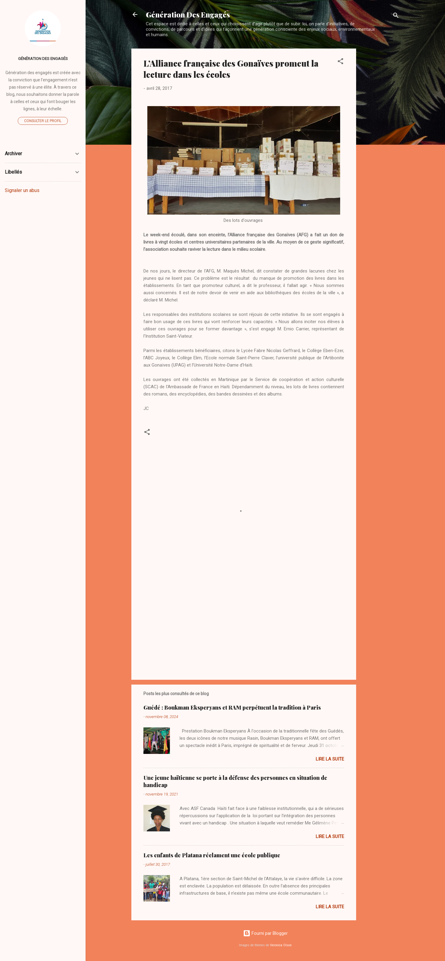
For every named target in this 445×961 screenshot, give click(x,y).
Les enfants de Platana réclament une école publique (211, 855)
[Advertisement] (380, 139)
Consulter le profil (42, 121)
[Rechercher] (396, 16)
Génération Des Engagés (188, 14)
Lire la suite (330, 759)
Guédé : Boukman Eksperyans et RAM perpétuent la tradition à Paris (232, 707)
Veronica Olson (281, 945)
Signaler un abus (22, 190)
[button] (340, 62)
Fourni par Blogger (265, 933)
